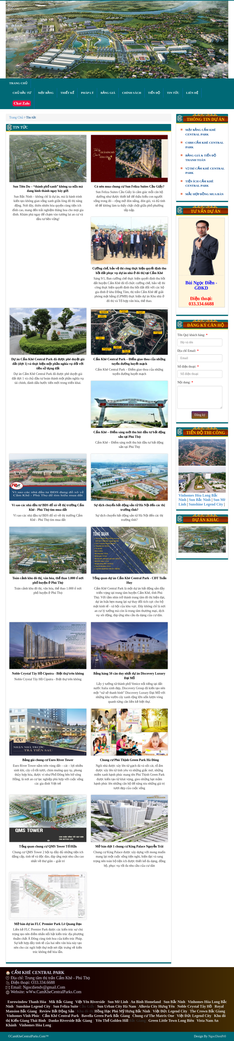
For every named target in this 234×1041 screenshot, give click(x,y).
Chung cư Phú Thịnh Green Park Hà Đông (129, 735)
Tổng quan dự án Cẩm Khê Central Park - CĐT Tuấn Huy (129, 555)
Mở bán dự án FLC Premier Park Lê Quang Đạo (47, 899)
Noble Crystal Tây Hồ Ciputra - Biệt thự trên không (47, 648)
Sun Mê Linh (118, 1002)
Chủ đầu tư (22, 92)
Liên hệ (192, 92)
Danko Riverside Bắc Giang (70, 1020)
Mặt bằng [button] (45, 92)
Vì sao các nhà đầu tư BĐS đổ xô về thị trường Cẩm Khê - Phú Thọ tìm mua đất (47, 482)
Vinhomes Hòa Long (35, 1025)
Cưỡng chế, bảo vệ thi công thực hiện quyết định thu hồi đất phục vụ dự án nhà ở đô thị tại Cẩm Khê (129, 245)
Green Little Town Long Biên (171, 1020)
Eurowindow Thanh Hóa (27, 1002)
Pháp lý (87, 92)
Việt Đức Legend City (194, 1016)
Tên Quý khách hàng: (192, 335)
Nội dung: (185, 382)
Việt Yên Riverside (90, 1002)
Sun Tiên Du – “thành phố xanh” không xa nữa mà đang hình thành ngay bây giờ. (47, 164)
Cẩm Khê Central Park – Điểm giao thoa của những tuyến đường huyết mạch (129, 337)
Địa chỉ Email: (187, 351)
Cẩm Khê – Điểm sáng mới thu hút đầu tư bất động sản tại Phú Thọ (129, 409)
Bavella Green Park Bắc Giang (106, 1016)
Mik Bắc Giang (61, 1002)
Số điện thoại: (188, 367)
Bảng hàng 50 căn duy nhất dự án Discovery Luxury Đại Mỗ (129, 651)
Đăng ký (199, 415)
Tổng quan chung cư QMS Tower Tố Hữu (47, 821)
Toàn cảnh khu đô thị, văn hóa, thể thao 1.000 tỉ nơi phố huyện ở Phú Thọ (47, 555)
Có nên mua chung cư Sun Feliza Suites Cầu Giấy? (129, 161)
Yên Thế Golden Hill (112, 1020)
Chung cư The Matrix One (153, 1016)
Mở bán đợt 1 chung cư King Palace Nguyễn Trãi (129, 821)
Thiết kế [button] (67, 92)
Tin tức (173, 92)
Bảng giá (108, 92)
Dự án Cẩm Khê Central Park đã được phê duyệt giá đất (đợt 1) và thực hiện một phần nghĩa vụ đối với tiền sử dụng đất (47, 339)
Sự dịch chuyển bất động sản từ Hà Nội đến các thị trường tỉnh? (129, 482)
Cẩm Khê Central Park (60, 1016)
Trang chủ (18, 83)
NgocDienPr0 (217, 1036)
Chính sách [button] (131, 92)
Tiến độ (154, 92)
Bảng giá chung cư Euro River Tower (47, 735)
